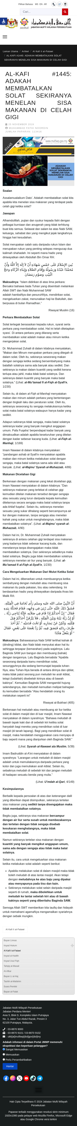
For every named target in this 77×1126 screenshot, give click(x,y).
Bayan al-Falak (11, 991)
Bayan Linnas (10, 940)
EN (41, 4)
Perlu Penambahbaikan (17, 1059)
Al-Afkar (7, 971)
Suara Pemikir (10, 986)
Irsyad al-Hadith (11, 956)
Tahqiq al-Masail (11, 966)
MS (36, 4)
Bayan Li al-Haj (11, 976)
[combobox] (41, 11)
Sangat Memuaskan (15, 1049)
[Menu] (5, 36)
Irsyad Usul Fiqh (11, 961)
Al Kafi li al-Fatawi (15, 929)
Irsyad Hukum (10, 945)
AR (45, 4)
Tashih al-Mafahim (12, 981)
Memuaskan (11, 1054)
